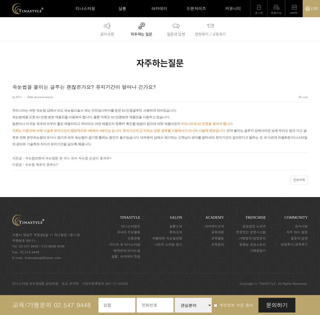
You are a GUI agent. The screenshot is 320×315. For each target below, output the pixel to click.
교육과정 (217, 232)
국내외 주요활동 (128, 232)
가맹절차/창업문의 (252, 238)
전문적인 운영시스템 (251, 232)
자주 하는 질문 (297, 232)
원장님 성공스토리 (252, 244)
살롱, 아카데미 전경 (125, 256)
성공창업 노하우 (254, 226)
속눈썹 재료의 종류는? (41, 164)
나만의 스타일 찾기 (168, 244)
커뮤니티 (233, 8)
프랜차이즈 (196, 8)
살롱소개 (175, 226)
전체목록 (299, 179)
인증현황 (134, 238)
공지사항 (107, 29)
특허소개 (175, 232)
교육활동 (217, 238)
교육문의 (217, 244)
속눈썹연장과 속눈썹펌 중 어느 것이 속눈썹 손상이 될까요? (68, 158)
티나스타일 (85, 8)
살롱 (122, 8)
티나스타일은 (130, 226)
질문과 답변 (176, 29)
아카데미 (159, 8)
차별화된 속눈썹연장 (167, 238)
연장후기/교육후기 (294, 244)
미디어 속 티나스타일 (124, 244)
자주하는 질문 (141, 29)
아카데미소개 (214, 226)
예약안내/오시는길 (126, 250)
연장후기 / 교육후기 (210, 29)
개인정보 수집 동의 (233, 305)
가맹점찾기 (258, 250)
